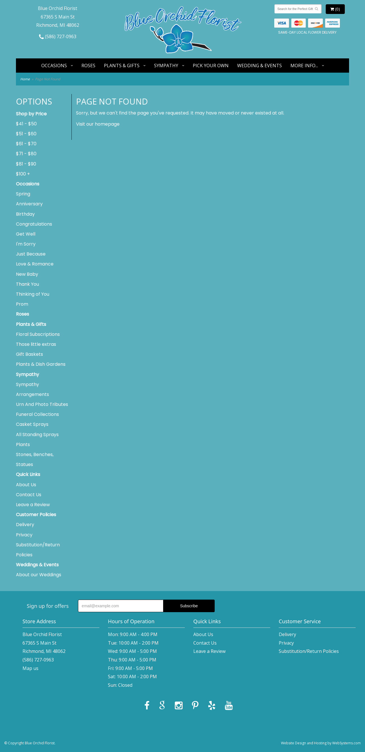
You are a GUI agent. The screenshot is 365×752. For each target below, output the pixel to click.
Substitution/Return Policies (38, 549)
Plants (23, 444)
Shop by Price (31, 114)
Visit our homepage (98, 124)
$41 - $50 (26, 123)
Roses (88, 65)
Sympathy (166, 65)
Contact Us (28, 494)
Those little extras (36, 344)
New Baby (27, 274)
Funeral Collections (37, 414)
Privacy (24, 535)
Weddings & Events (37, 564)
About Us (26, 484)
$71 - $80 (26, 153)
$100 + (23, 174)
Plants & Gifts (122, 65)
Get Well (25, 234)
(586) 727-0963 (57, 36)
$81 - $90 (26, 164)
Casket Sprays (32, 424)
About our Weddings (38, 574)
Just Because (31, 254)
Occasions (54, 65)
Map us (30, 668)
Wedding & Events (259, 65)
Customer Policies (36, 514)
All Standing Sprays (37, 434)
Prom (22, 304)
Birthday (25, 214)
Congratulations (34, 224)
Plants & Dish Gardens (40, 364)
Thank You (27, 284)
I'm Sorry (26, 244)
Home (25, 79)
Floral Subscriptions (38, 334)
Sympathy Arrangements (32, 389)
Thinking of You (32, 294)
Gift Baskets (29, 354)
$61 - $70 (26, 143)
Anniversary (29, 204)
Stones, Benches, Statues (35, 459)
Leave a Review (33, 504)
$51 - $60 (26, 133)
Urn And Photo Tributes (42, 404)
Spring (23, 194)
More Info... (304, 65)
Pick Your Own (211, 65)
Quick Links (28, 474)
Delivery (25, 524)
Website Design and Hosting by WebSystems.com (321, 743)
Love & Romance (35, 264)
